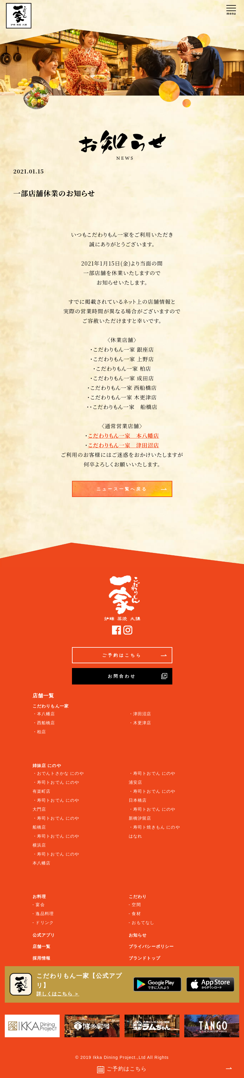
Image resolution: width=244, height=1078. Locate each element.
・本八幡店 (44, 713)
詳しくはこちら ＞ (57, 993)
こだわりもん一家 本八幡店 (123, 435)
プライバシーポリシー (151, 946)
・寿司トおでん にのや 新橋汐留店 (152, 814)
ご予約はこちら (134, 655)
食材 (136, 913)
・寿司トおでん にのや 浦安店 (152, 778)
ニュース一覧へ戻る (131, 489)
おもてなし (143, 922)
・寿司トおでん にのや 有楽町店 (56, 787)
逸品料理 (45, 913)
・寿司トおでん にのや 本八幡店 (56, 858)
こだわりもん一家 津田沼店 (123, 445)
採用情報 (42, 958)
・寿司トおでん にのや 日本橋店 (152, 796)
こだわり (138, 896)
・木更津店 (140, 722)
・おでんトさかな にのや (58, 773)
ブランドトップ (144, 958)
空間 (136, 904)
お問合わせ (137, 676)
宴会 (40, 904)
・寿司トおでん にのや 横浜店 (56, 840)
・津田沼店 (140, 713)
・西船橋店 (44, 722)
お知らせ (138, 935)
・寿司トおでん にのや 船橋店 (56, 823)
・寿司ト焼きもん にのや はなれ (154, 831)
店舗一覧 (42, 946)
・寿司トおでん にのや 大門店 (56, 805)
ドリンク (45, 922)
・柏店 (39, 731)
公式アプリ (44, 935)
